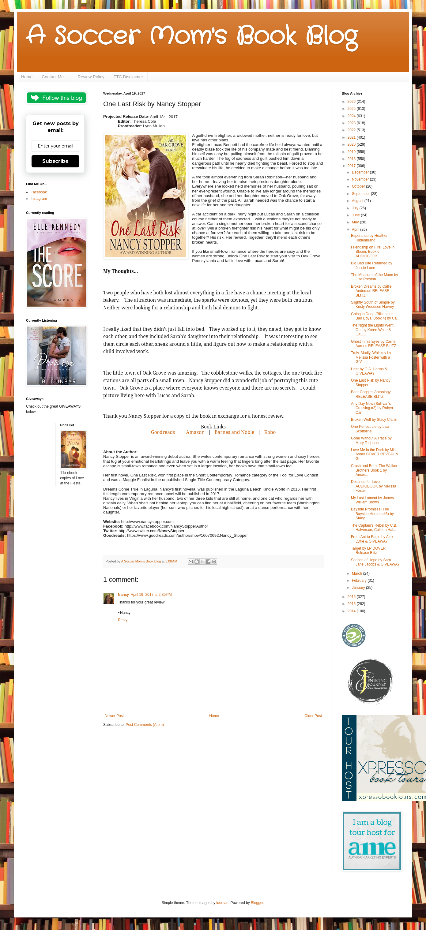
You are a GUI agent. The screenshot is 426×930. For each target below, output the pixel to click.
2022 (352, 130)
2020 (352, 144)
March (357, 573)
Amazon (195, 432)
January (359, 587)
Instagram (39, 198)
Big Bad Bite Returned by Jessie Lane (371, 265)
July (356, 208)
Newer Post (114, 716)
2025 (352, 108)
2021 (352, 137)
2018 (352, 159)
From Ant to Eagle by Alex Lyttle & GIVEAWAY (372, 539)
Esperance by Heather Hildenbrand (369, 237)
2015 (352, 604)
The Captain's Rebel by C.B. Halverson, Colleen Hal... (374, 527)
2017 (352, 166)
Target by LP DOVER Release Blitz (368, 550)
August (358, 201)
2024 (352, 116)
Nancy (123, 594)
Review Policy (91, 76)
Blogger (257, 903)
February (360, 580)
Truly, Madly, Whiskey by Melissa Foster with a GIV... (371, 357)
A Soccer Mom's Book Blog (191, 36)
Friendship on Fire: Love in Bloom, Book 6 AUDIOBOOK (372, 251)
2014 (352, 611)
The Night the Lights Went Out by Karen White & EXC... (372, 329)
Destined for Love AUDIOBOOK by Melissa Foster (373, 486)
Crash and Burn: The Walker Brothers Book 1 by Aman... (374, 470)
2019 (352, 152)
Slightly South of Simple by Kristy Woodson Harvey (373, 304)
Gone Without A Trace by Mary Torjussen (371, 440)
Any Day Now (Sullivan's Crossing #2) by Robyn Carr (372, 408)
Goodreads (163, 432)
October (359, 186)
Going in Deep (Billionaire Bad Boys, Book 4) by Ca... (375, 316)
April (356, 229)
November (361, 179)
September (361, 194)
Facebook (39, 192)
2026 (352, 101)
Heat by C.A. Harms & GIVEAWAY (369, 371)
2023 (352, 123)
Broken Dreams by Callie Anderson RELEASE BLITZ (371, 290)
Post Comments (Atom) (145, 725)
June (356, 215)
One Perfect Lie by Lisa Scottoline (370, 428)
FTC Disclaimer (128, 76)
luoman (222, 903)
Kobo (269, 432)
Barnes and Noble (234, 432)
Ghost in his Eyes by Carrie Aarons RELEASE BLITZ (373, 343)
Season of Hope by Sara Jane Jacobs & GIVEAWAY (375, 562)
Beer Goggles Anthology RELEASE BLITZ (370, 394)
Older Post (313, 716)
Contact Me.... (55, 76)
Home (26, 76)
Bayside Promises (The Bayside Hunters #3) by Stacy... (372, 513)
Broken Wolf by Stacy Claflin (374, 419)
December (361, 172)
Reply (122, 620)
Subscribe (55, 161)
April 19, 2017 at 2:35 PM (151, 594)
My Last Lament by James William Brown (372, 500)
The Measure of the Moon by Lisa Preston (374, 277)
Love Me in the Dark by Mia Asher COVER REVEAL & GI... (374, 454)
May (356, 222)
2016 (352, 597)
